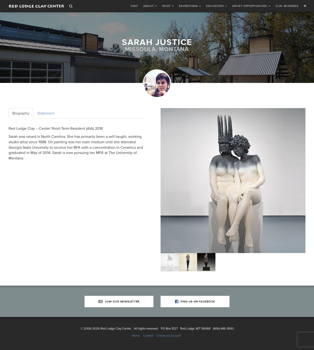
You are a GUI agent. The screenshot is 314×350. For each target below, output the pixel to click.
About (150, 6)
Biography (20, 113)
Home (136, 336)
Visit (134, 6)
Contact (148, 336)
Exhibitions (190, 6)
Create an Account (169, 336)
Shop (168, 6)
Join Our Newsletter (119, 301)
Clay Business (287, 6)
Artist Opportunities (251, 6)
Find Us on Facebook (195, 301)
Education (216, 6)
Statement (45, 113)
